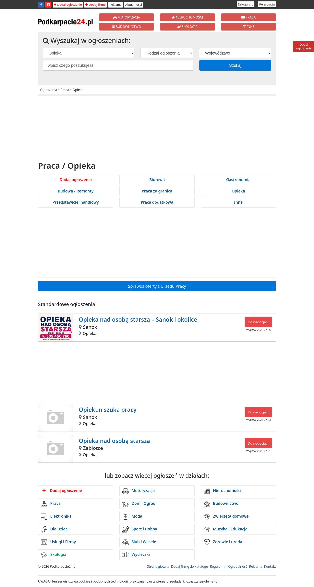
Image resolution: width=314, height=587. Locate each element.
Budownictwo (221, 504)
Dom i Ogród (138, 504)
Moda (132, 517)
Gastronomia (238, 179)
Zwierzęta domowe (226, 517)
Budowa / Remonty (76, 191)
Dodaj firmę (95, 4)
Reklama (115, 4)
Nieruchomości (222, 491)
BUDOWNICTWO (126, 26)
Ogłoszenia (48, 89)
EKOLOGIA (187, 26)
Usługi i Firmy (58, 542)
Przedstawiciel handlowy (75, 202)
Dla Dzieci (55, 529)
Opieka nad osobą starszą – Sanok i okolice (138, 319)
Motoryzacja (138, 491)
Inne (238, 202)
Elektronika (56, 517)
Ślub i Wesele (139, 542)
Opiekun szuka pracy (108, 409)
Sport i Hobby (139, 529)
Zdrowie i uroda (223, 542)
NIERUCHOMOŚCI (187, 17)
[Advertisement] (157, 129)
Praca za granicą (157, 191)
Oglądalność (237, 566)
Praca (65, 89)
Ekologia (53, 555)
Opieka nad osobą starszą (114, 441)
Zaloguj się (245, 4)
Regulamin (218, 566)
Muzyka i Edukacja (225, 529)
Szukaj (235, 65)
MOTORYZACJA (126, 17)
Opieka (238, 191)
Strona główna (158, 566)
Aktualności (133, 4)
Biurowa (157, 179)
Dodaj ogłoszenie (68, 4)
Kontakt (270, 566)
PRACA (248, 17)
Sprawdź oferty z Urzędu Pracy (157, 286)
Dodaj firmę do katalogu (189, 566)
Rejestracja (267, 4)
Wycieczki (136, 555)
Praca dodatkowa (157, 202)
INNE (249, 26)
